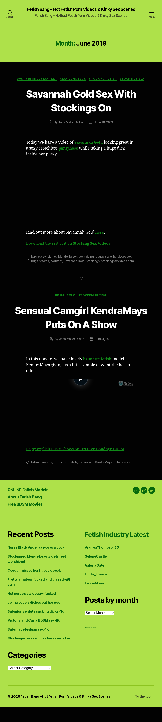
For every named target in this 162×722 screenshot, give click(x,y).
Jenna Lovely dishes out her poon (35, 617)
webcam (128, 477)
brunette (47, 477)
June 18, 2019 (104, 123)
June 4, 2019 (104, 354)
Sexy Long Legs (73, 79)
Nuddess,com (93, 651)
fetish (74, 477)
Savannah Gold (74, 262)
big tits (52, 257)
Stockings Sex (134, 79)
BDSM (58, 296)
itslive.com (86, 477)
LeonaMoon (94, 608)
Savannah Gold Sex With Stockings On (81, 101)
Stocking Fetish (104, 79)
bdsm (35, 477)
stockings (93, 262)
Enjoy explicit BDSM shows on (78, 464)
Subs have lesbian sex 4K (28, 644)
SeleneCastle (96, 581)
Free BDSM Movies (28, 519)
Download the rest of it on (71, 244)
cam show (61, 477)
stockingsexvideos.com (118, 262)
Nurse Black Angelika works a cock (36, 562)
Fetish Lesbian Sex (87, 651)
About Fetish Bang (27, 511)
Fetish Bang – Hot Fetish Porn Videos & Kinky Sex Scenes (66, 711)
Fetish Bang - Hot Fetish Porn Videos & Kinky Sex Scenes (81, 9)
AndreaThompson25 (102, 572)
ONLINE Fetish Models (31, 504)
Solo (71, 296)
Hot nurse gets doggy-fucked (32, 608)
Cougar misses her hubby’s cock (34, 585)
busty (74, 257)
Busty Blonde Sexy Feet (35, 79)
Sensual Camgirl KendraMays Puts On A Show (81, 325)
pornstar (57, 262)
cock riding (86, 257)
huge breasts (40, 262)
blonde (63, 257)
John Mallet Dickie (70, 123)
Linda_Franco (96, 599)
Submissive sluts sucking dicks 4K (36, 626)
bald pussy (38, 257)
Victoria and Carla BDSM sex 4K (34, 635)
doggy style (104, 257)
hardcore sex (123, 257)
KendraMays (104, 477)
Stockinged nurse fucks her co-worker (39, 653)
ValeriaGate (94, 590)
